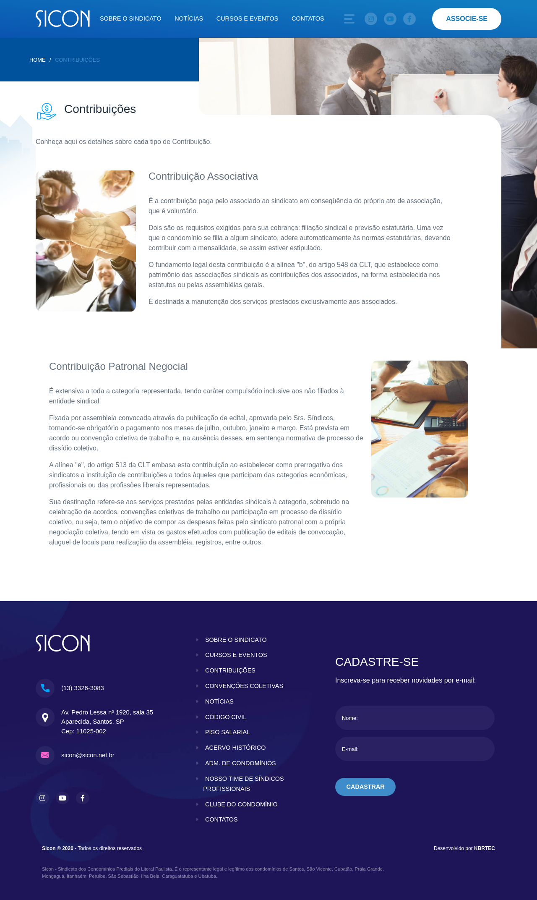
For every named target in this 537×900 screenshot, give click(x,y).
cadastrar (366, 786)
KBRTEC (484, 848)
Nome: (350, 718)
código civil (225, 717)
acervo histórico (235, 747)
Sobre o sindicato (131, 18)
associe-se (466, 18)
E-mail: (350, 749)
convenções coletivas (244, 686)
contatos (221, 819)
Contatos (308, 18)
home (37, 60)
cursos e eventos (236, 654)
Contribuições (77, 60)
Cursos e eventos (247, 18)
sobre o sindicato (236, 639)
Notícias (189, 18)
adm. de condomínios (240, 763)
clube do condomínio (241, 804)
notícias (219, 701)
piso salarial (227, 732)
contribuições (230, 670)
